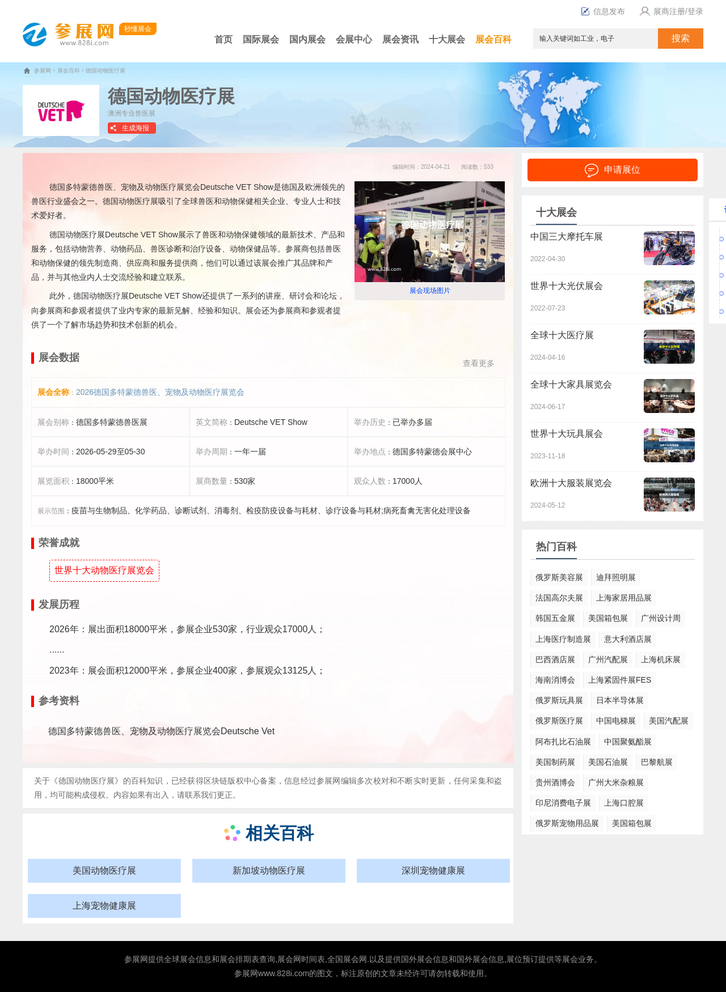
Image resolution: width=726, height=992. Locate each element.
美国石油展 (608, 762)
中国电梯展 (616, 720)
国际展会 (261, 39)
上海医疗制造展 (563, 639)
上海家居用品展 (624, 597)
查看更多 (479, 363)
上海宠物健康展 (104, 905)
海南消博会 (555, 679)
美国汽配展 (669, 720)
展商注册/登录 (669, 11)
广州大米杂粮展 (616, 782)
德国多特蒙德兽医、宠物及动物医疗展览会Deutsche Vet (161, 731)
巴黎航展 (657, 762)
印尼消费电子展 (563, 802)
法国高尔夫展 (559, 597)
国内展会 (307, 39)
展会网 (289, 959)
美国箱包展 (608, 618)
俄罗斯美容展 (559, 577)
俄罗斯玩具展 (559, 700)
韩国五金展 (555, 618)
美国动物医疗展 (104, 870)
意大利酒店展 (628, 639)
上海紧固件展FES (619, 679)
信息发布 (603, 11)
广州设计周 (661, 618)
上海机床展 (661, 659)
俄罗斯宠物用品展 (567, 823)
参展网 (42, 70)
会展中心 (354, 39)
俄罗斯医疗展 (559, 720)
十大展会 (447, 39)
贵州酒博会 (555, 782)
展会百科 (493, 39)
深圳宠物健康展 (433, 870)
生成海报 (135, 128)
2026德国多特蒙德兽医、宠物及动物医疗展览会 (160, 392)
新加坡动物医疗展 (269, 870)
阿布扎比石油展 (563, 741)
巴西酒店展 (555, 659)
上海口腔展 (624, 802)
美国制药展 (555, 762)
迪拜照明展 (616, 577)
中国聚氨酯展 (628, 741)
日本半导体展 (620, 700)
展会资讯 (400, 39)
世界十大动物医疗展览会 (104, 570)
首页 (223, 39)
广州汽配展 (608, 659)
